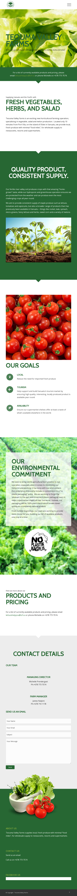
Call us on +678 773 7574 (16, 860)
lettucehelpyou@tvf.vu (25, 75)
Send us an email (13, 855)
